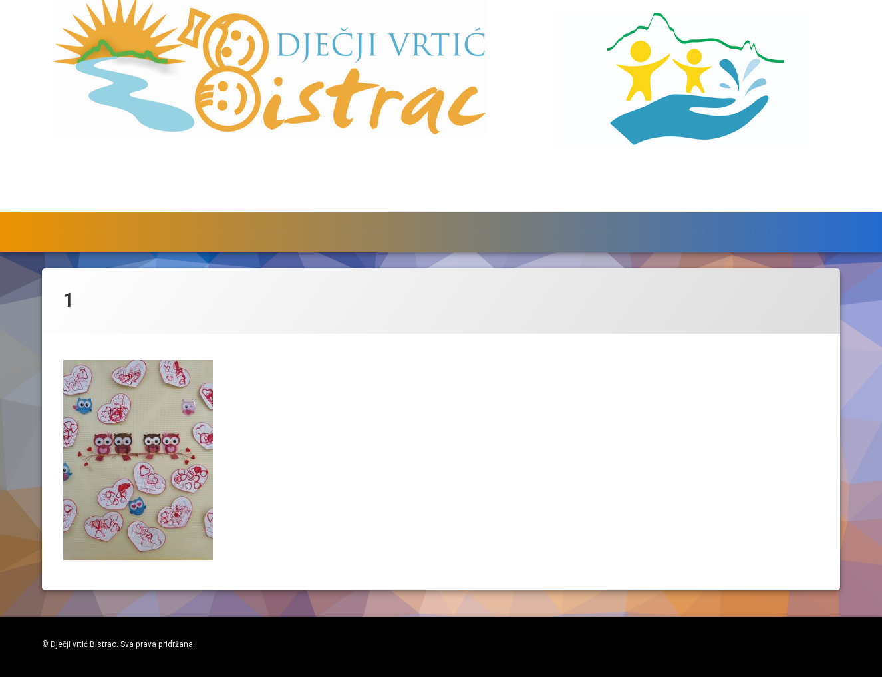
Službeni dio (90, 203)
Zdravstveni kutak (570, 203)
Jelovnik (687, 203)
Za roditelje (463, 203)
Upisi (187, 203)
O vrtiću (764, 203)
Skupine (362, 203)
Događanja (263, 203)
